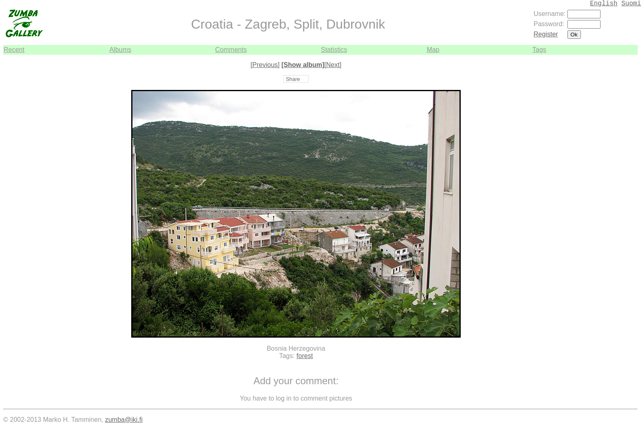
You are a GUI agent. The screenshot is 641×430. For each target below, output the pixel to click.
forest (304, 355)
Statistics (334, 49)
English (603, 3)
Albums (120, 49)
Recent (14, 49)
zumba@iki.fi (124, 419)
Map (433, 49)
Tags (539, 49)
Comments (231, 49)
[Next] (332, 64)
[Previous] (265, 64)
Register (545, 34)
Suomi (631, 3)
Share (293, 79)
